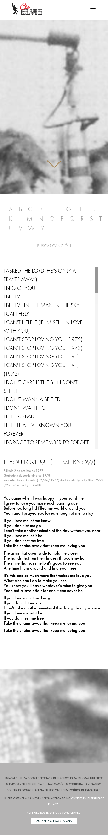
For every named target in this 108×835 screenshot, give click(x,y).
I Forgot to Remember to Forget (46, 442)
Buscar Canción (54, 245)
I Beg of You (19, 287)
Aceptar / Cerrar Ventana (54, 821)
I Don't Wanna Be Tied (32, 399)
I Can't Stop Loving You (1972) (43, 339)
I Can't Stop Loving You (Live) (41, 356)
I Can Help (16, 313)
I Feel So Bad (19, 416)
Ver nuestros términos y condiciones (53, 813)
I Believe (13, 296)
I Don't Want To (25, 407)
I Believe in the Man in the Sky (41, 305)
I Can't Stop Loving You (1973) (43, 347)
